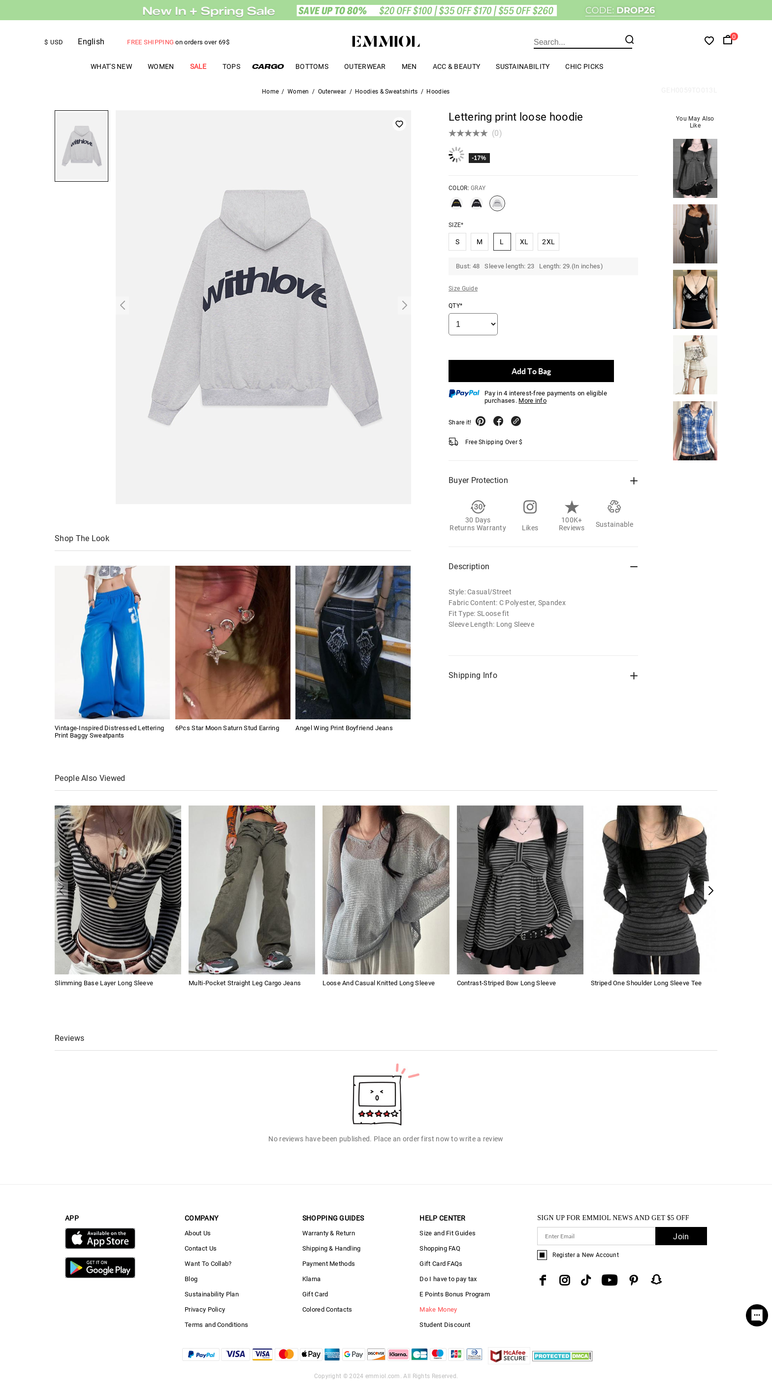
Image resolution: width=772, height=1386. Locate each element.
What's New (111, 66)
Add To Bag (531, 371)
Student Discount (444, 1324)
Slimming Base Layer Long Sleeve (104, 983)
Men (409, 66)
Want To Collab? (208, 1263)
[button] (710, 890)
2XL (548, 242)
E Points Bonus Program (454, 1294)
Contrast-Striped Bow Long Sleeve (506, 983)
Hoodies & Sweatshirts (386, 91)
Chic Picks (584, 66)
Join (681, 1236)
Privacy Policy (205, 1309)
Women (161, 66)
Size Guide (463, 288)
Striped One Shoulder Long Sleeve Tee (646, 983)
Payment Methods (328, 1263)
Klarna (311, 1279)
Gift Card (315, 1294)
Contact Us (201, 1248)
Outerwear (365, 66)
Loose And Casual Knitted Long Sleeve (378, 983)
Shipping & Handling (331, 1248)
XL (524, 242)
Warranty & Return (328, 1233)
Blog (191, 1279)
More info (532, 400)
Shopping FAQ (439, 1248)
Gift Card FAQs (440, 1263)
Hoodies (438, 91)
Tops (231, 66)
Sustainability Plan (212, 1294)
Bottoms (311, 66)
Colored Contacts (327, 1309)
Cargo (268, 66)
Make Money (438, 1309)
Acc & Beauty (457, 66)
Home (270, 91)
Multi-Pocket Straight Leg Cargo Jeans (245, 983)
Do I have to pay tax (448, 1279)
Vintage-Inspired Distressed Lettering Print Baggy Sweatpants (109, 731)
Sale (198, 66)
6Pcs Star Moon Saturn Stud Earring (227, 728)
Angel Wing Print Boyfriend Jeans (344, 728)
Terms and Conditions (216, 1324)
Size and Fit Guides (447, 1233)
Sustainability (522, 66)
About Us (198, 1233)
